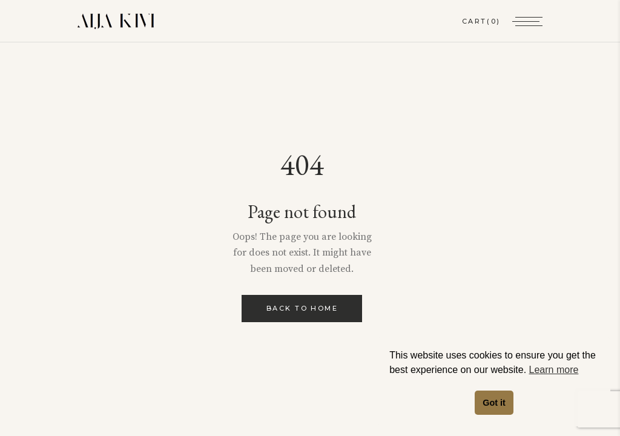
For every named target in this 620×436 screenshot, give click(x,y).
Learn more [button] (554, 370)
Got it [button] (494, 403)
